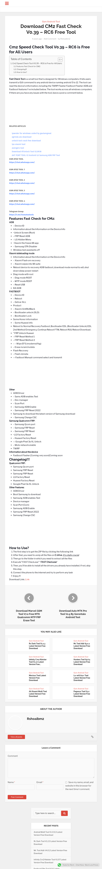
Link (27, 579)
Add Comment (50, 39)
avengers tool (18, 148)
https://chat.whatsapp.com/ (22, 162)
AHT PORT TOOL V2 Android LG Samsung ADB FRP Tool (36, 155)
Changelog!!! (22, 69)
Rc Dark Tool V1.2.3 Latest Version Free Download (37, 646)
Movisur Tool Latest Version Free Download (37, 677)
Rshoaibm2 (65, 39)
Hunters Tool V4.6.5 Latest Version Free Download (82, 661)
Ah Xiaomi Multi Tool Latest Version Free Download (38, 693)
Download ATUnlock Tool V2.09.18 (26, 151)
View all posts (16, 737)
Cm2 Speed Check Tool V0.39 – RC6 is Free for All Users (37, 63)
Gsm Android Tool (51, 21)
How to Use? (22, 72)
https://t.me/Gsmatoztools (21, 214)
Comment (13, 756)
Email (40, 782)
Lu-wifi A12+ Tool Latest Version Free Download (82, 677)
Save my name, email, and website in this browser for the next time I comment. (79, 785)
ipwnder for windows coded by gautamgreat (31, 133)
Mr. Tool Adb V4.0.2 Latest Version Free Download (82, 646)
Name (11, 782)
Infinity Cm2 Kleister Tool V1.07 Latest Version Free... (37, 661)
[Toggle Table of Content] (59, 59)
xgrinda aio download (21, 137)
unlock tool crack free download (26, 140)
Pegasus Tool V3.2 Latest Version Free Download (82, 693)
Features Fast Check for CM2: (28, 66)
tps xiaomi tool (18, 144)
